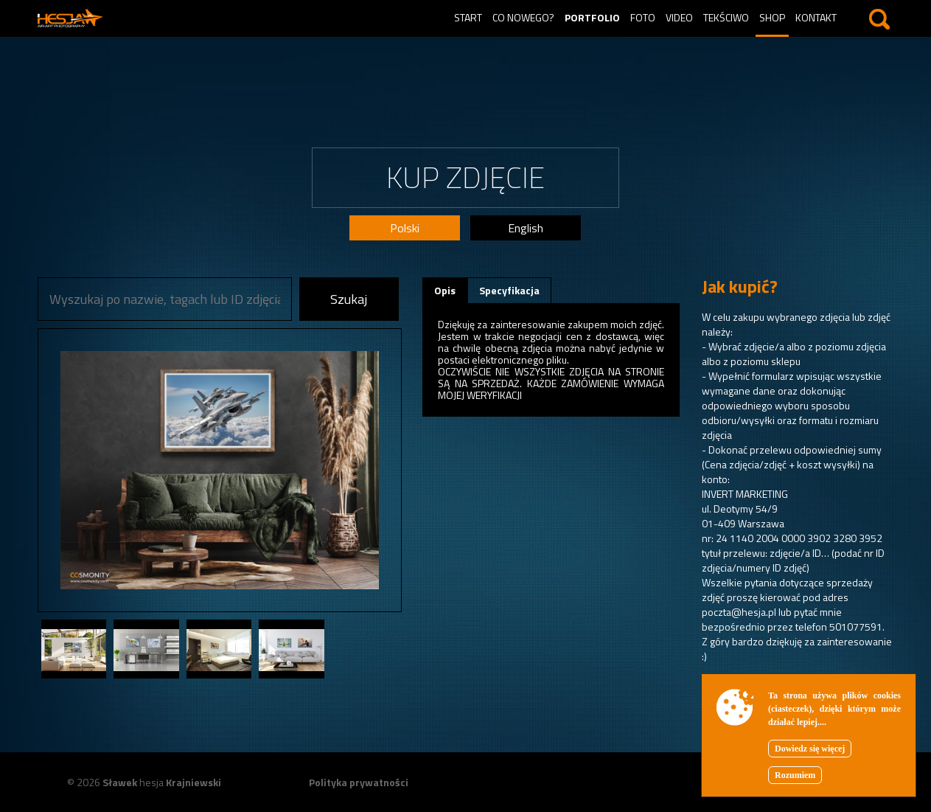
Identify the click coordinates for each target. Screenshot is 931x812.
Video (679, 17)
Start (468, 17)
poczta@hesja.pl (739, 612)
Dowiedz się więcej (810, 748)
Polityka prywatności (358, 782)
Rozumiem (795, 775)
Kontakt (816, 17)
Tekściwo (726, 17)
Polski (404, 228)
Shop (772, 17)
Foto (642, 17)
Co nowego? (523, 17)
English (525, 228)
